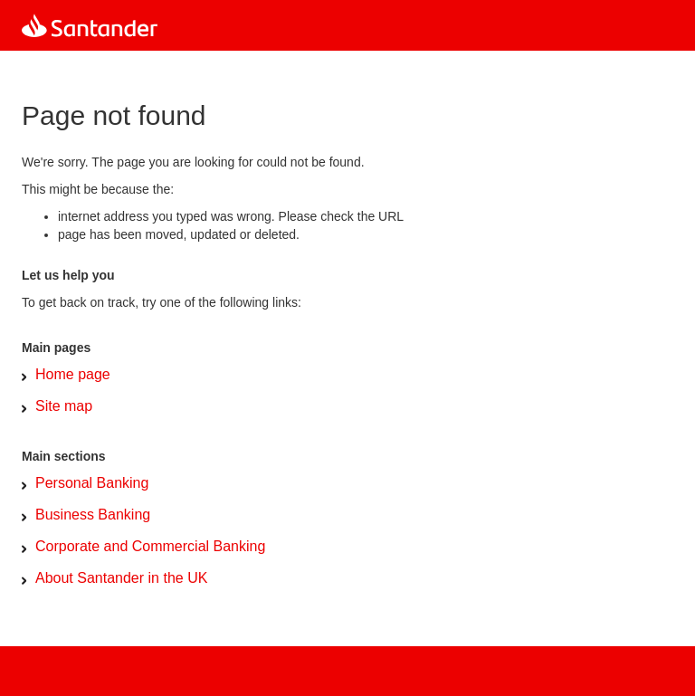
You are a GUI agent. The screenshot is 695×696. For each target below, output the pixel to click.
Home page (72, 374)
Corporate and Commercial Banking (150, 546)
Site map (63, 406)
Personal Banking (91, 483)
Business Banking (92, 514)
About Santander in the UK (121, 578)
